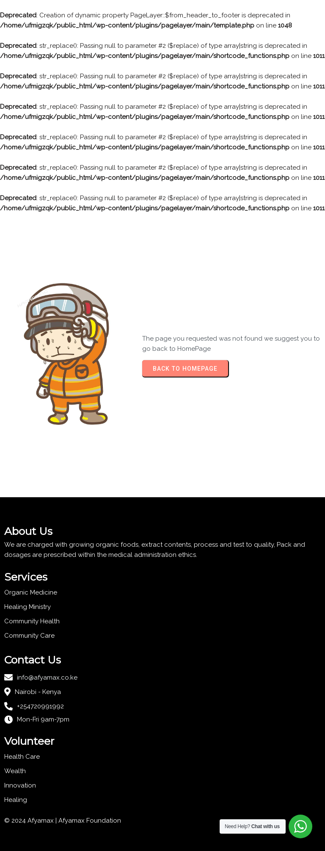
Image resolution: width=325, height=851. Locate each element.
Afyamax (72, 820)
